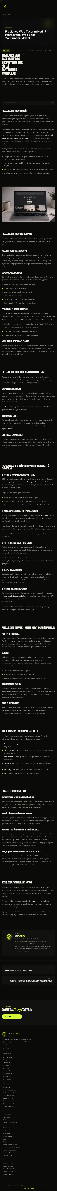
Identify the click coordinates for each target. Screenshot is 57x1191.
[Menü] (53, 6)
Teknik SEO (6, 1063)
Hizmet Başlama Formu (10, 1150)
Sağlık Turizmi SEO (8, 1163)
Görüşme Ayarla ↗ (12, 1017)
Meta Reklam (7, 1117)
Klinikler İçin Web (8, 1098)
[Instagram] (8, 1048)
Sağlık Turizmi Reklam (9, 1120)
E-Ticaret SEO (7, 1071)
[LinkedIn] (3, 1048)
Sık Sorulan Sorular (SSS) (10, 1145)
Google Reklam (7, 1114)
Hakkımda (6, 1131)
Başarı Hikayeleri (8, 1136)
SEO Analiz (6, 1068)
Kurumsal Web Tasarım (10, 1090)
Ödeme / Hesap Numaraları (11, 1147)
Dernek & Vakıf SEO (9, 1172)
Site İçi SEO (6, 1060)
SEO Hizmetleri (7, 1057)
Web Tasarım (7, 1087)
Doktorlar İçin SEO (8, 1169)
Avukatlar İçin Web (8, 1104)
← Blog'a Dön (6, 14)
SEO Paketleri (7, 1079)
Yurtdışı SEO (7, 1076)
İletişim (5, 1142)
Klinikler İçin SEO (8, 1166)
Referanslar (6, 1134)
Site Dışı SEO (7, 1065)
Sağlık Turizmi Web (8, 1093)
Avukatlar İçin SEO (8, 1174)
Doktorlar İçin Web (8, 1096)
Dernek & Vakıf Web (9, 1101)
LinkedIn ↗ (27, 951)
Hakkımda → (18, 952)
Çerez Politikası (7, 1156)
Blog (4, 1139)
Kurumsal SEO (7, 1074)
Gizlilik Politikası (7, 1153)
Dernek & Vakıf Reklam (10, 1123)
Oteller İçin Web (8, 1107)
